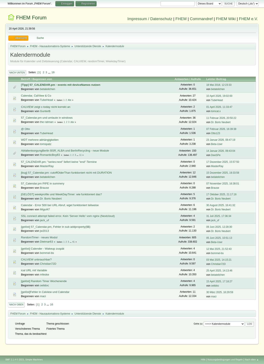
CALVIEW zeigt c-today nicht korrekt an (45, 106)
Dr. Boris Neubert (221, 122)
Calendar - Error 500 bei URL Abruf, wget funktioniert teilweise (60, 205)
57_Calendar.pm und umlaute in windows (47, 117)
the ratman (47, 122)
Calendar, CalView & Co (36, 95)
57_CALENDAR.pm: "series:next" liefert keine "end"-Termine (59, 161)
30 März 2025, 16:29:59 (219, 292)
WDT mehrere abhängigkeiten (40, 139)
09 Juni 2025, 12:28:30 (219, 226)
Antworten (182, 79)
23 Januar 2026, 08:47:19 (220, 139)
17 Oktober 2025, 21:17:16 (221, 194)
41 (73, 242)
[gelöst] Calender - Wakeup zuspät (42, 248)
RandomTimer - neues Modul (39, 237)
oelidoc (44, 285)
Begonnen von (42, 79)
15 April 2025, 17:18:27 (219, 281)
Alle (69, 100)
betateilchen (47, 89)
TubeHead (46, 99)
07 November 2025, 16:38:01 (222, 183)
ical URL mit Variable (34, 270)
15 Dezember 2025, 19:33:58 (222, 172)
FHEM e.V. (248, 19)
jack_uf (44, 220)
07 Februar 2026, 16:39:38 (221, 129)
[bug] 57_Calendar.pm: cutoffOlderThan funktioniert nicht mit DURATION (66, 172)
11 (80, 155)
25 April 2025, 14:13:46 (219, 270)
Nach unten (17, 72)
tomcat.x (216, 111)
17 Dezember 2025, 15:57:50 (222, 161)
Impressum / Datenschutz (149, 19)
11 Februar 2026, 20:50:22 (221, 118)
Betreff (25, 79)
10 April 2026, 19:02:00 (219, 95)
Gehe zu (198, 323)
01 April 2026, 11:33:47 (219, 106)
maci (43, 296)
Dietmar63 (46, 241)
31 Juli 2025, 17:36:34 (218, 216)
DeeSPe (216, 155)
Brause (44, 187)
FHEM (181, 19)
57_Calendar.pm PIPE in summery (42, 183)
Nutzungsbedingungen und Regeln (225, 359)
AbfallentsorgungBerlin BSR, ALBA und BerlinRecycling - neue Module (65, 150)
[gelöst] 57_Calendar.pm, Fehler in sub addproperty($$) (55, 226)
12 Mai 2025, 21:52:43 (218, 248)
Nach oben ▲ (252, 359)
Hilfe (203, 359)
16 (53, 72)
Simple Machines (34, 359)
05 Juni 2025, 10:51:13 (219, 237)
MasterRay (47, 166)
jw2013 (44, 230)
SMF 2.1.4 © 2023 (14, 359)
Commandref (201, 19)
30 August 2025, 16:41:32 (220, 205)
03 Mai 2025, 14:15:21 (218, 259)
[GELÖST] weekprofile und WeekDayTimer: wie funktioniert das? (61, 194)
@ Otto (25, 129)
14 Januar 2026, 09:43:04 (220, 150)
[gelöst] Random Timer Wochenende (44, 281)
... (49, 72)
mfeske (44, 274)
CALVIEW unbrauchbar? (36, 259)
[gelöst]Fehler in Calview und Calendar (45, 292)
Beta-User (216, 144)
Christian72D (48, 263)
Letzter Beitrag (218, 79)
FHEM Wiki (226, 19)
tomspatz (45, 144)
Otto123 (215, 133)
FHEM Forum (31, 17)
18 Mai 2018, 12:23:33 (218, 84)
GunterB (45, 111)
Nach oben (16, 304)
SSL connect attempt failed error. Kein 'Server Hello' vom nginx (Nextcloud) (68, 216)
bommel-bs (47, 252)
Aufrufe (196, 79)
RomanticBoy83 (50, 154)
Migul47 (45, 209)
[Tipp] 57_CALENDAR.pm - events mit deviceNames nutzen (60, 84)
